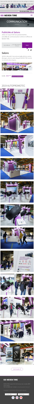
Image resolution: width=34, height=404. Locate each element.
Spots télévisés (7, 45)
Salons (27, 45)
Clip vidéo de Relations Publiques (17, 45)
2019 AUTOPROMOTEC (17, 76)
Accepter (30, 6)
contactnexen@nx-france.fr (23, 387)
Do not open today (24, 11)
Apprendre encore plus (22, 6)
